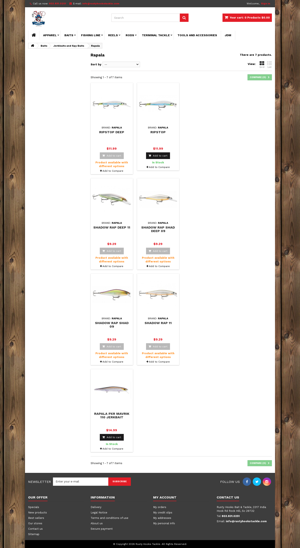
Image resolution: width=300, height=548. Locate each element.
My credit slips (162, 512)
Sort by (96, 64)
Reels (113, 35)
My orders (159, 507)
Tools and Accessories (197, 35)
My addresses (162, 517)
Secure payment (102, 528)
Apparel (50, 35)
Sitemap (33, 534)
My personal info (164, 523)
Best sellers (36, 517)
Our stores (35, 523)
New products (37, 512)
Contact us (35, 528)
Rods (130, 35)
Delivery (96, 507)
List (269, 64)
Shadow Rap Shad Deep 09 (158, 229)
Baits (68, 35)
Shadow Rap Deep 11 (111, 227)
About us (97, 523)
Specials (33, 507)
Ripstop (158, 132)
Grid (261, 64)
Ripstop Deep (111, 132)
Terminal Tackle (156, 35)
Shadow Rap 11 (158, 323)
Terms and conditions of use (109, 517)
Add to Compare (112, 170)
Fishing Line (90, 35)
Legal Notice (99, 512)
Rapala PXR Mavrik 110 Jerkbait (111, 415)
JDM (228, 35)
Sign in (265, 3)
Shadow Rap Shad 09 (112, 324)
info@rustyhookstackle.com (246, 521)
